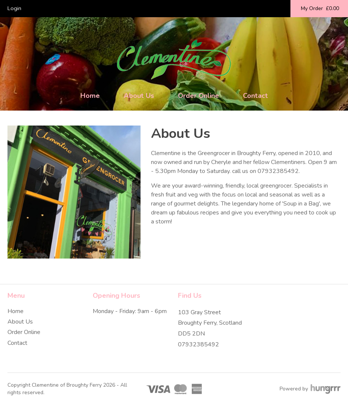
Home (90, 95)
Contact (255, 95)
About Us (139, 95)
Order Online (198, 95)
